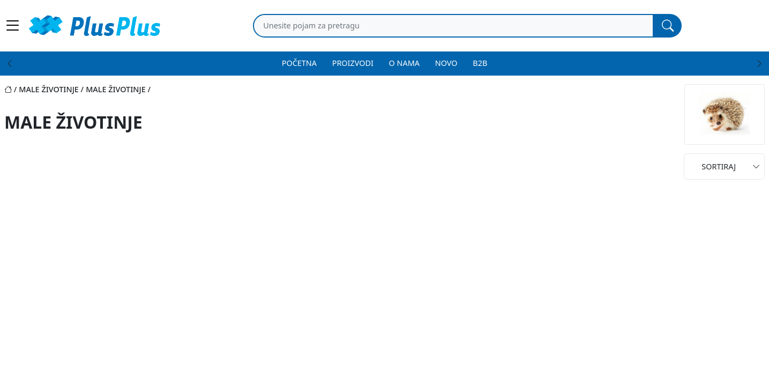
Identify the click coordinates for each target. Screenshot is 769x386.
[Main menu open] (13, 26)
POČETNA (299, 63)
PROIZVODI (353, 63)
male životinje (49, 89)
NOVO (446, 63)
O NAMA (404, 63)
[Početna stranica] (11, 89)
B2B (480, 63)
